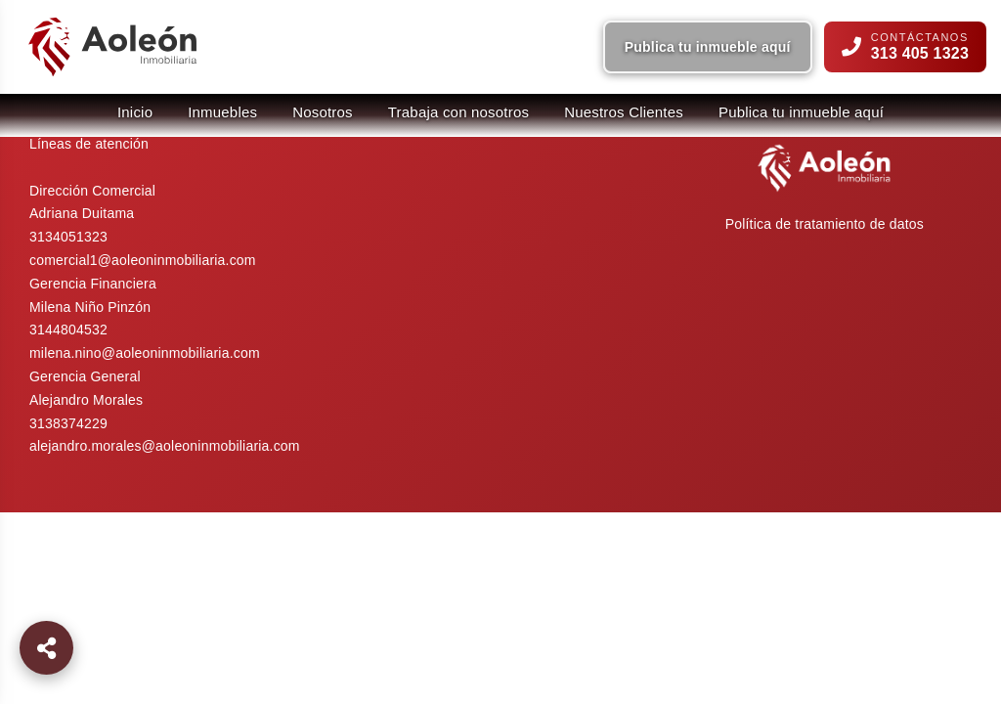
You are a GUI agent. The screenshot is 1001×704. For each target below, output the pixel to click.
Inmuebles (222, 112)
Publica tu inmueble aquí (708, 47)
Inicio (134, 112)
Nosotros (322, 112)
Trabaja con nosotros (458, 112)
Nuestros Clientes (623, 112)
